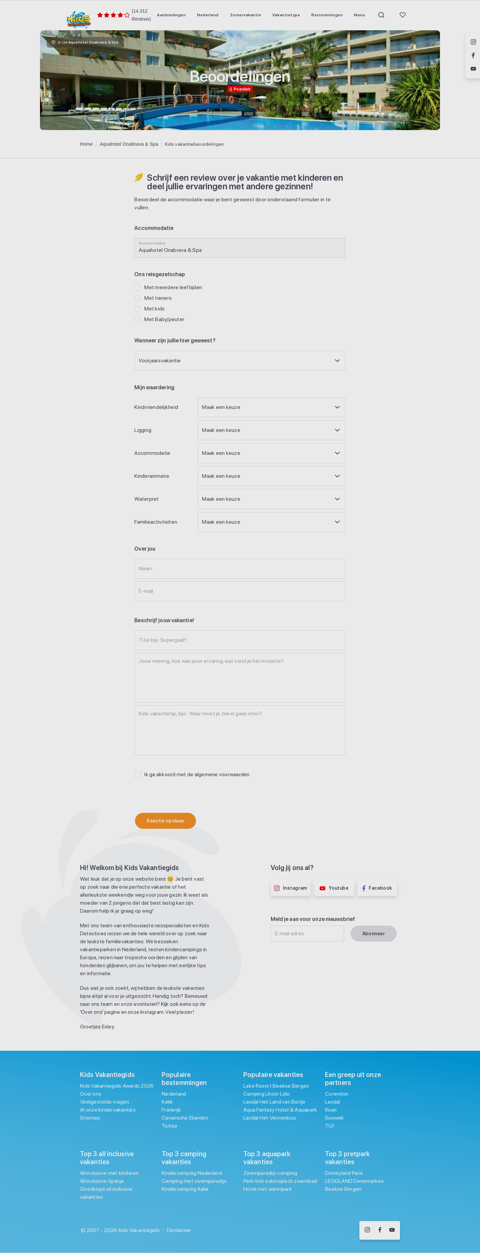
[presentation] (185, 795)
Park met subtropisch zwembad (280, 1181)
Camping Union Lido (266, 1094)
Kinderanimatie (151, 476)
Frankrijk (171, 1110)
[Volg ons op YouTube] (392, 1230)
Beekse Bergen (343, 1189)
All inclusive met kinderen (109, 1173)
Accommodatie (152, 453)
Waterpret (146, 499)
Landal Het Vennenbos (269, 1118)
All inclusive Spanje (102, 1181)
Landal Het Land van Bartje (274, 1102)
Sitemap (90, 1118)
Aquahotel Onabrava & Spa (129, 144)
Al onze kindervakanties (108, 1110)
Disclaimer (179, 1230)
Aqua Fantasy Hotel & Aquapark (280, 1110)
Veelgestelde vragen (104, 1102)
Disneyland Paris (344, 1173)
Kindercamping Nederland (192, 1173)
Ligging (142, 430)
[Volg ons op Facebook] (379, 1230)
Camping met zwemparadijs (194, 1181)
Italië (167, 1102)
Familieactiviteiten (155, 522)
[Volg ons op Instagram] (367, 1230)
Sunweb (334, 1118)
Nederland (174, 1094)
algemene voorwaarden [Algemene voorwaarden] (222, 774)
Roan (331, 1110)
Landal (332, 1102)
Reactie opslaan (165, 820)
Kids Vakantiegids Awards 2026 (117, 1086)
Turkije (169, 1126)
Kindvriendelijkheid (156, 407)
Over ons (90, 1094)
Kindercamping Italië (185, 1189)
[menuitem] (171, 15)
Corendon (336, 1094)
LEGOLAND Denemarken (354, 1181)
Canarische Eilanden (185, 1118)
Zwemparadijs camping (270, 1173)
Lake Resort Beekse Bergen (276, 1086)
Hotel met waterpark (267, 1189)
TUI (329, 1126)
